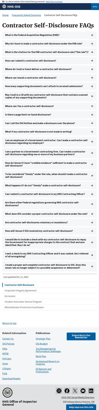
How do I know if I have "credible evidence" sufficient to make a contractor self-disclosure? (46, 164)
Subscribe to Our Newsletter (81, 336)
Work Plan (41, 356)
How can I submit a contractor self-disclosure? (30, 60)
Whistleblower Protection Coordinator (24, 307)
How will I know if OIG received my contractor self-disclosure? (39, 230)
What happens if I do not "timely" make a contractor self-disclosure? (43, 185)
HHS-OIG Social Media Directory (77, 397)
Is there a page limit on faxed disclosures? (28, 114)
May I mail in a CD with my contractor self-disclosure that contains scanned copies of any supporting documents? (46, 96)
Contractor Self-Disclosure (19, 285)
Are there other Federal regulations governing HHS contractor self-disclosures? (42, 204)
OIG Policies (8, 343)
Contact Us (8, 338)
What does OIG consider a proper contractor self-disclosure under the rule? (46, 213)
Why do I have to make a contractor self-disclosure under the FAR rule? (43, 43)
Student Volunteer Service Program (23, 301)
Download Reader (11, 378)
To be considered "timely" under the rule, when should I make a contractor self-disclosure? (46, 175)
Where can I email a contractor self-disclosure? (30, 77)
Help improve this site (81, 407)
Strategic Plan (43, 338)
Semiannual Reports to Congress (47, 363)
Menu (95, 6)
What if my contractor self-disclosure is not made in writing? (38, 131)
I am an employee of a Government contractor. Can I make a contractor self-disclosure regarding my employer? (46, 142)
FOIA (4, 373)
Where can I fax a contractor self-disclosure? (29, 106)
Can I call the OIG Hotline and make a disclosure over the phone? (40, 123)
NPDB (5, 353)
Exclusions (10, 296)
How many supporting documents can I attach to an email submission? (44, 86)
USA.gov (6, 368)
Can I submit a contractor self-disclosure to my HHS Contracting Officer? (45, 194)
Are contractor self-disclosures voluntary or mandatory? (36, 222)
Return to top (9, 323)
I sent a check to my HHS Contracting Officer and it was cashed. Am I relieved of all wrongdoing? (46, 255)
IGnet (5, 363)
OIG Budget (42, 343)
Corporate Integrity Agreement (21, 290)
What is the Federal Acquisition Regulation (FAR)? (32, 35)
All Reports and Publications (43, 370)
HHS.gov (6, 358)
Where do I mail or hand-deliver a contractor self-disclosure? (38, 69)
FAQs (4, 348)
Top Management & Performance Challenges (48, 350)
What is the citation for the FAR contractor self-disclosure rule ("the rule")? (47, 52)
